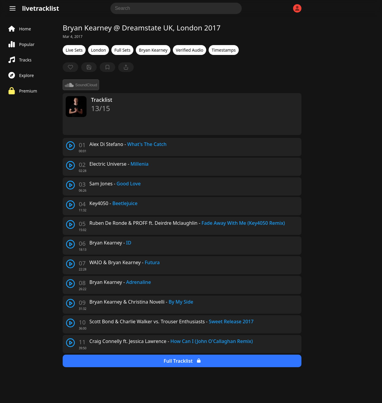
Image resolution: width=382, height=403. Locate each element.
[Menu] (12, 8)
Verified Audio (189, 50)
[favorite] (70, 67)
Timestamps (223, 50)
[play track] (70, 145)
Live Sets (74, 50)
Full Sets (122, 50)
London (98, 50)
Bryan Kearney (153, 50)
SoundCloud (81, 84)
